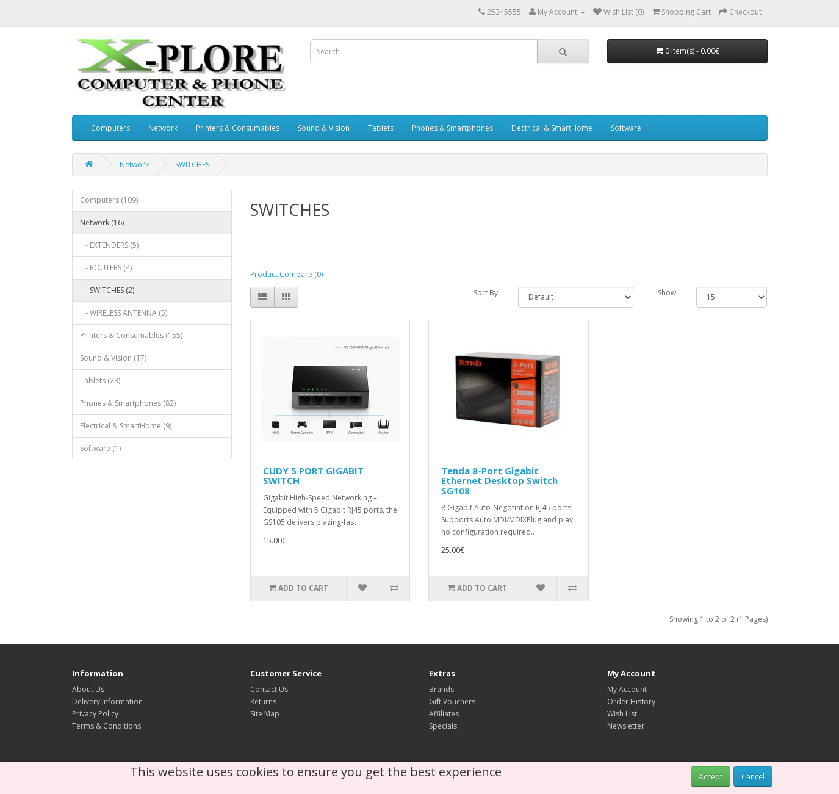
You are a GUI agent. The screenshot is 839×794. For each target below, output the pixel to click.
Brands (441, 689)
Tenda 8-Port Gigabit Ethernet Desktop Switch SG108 (499, 480)
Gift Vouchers (452, 701)
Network (163, 128)
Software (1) (100, 448)
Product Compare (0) (286, 274)
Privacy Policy (95, 714)
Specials (443, 726)
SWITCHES (192, 164)
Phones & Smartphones (452, 128)
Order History (631, 701)
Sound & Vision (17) (113, 358)
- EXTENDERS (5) (109, 245)
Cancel (753, 776)
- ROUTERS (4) (106, 267)
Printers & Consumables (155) (131, 335)
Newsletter (625, 726)
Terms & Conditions (106, 726)
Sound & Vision (324, 128)
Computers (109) (109, 200)
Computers (110, 128)
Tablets (381, 128)
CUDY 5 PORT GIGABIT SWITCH (313, 475)
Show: (668, 292)
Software (626, 128)
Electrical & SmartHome (551, 128)
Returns (263, 701)
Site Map (264, 714)
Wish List (622, 714)
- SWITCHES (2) (107, 290)
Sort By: (487, 292)
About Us (88, 689)
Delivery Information (107, 701)
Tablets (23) (100, 380)
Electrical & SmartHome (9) (125, 425)
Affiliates (444, 714)
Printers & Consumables (237, 128)
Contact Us (269, 689)
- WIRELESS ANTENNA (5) (123, 313)
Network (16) (102, 222)
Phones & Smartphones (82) (128, 403)
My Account (627, 689)
